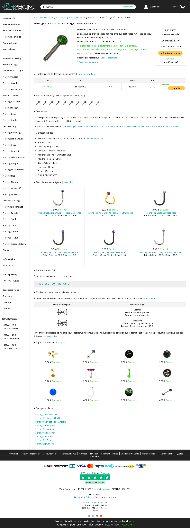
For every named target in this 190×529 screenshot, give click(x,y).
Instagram (110, 497)
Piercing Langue (10, 163)
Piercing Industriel (12, 151)
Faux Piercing (9, 126)
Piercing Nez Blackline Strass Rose (160, 212)
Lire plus (109, 37)
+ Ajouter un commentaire (52, 283)
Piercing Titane (10, 231)
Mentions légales (150, 453)
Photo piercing (10, 274)
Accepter (127, 524)
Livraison (7, 302)
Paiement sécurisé (109, 453)
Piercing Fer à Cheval (13, 138)
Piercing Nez (9, 176)
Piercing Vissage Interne (14, 244)
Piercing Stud (9, 219)
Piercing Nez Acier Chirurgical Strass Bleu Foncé (59, 212)
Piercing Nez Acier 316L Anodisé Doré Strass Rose (110, 212)
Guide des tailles (86, 74)
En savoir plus (50, 336)
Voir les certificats (109, 57)
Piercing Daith (10, 120)
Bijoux (6, 250)
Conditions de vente (130, 453)
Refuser (115, 524)
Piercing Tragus (10, 237)
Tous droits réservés (101, 489)
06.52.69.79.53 (101, 502)
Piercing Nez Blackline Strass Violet (110, 252)
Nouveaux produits (31, 453)
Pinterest (99, 497)
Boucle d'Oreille (10, 95)
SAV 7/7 (85, 502)
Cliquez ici (63, 524)
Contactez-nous (11, 290)
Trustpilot (105, 473)
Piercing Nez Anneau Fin (46, 414)
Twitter (89, 497)
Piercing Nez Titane (44, 440)
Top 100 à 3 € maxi (12, 30)
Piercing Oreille (10, 194)
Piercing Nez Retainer (45, 432)
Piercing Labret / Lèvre (13, 157)
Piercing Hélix (9, 145)
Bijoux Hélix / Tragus (13, 70)
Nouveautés (9, 18)
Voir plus (68, 182)
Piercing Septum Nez (13, 206)
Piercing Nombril (11, 182)
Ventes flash (9, 49)
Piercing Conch (10, 114)
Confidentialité (167, 453)
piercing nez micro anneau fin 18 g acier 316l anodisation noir (152, 126)
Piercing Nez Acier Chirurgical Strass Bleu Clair (160, 252)
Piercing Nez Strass (44, 436)
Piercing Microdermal (13, 169)
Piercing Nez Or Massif (45, 425)
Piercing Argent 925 (12, 89)
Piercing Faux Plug (12, 132)
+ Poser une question (87, 62)
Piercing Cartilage (11, 101)
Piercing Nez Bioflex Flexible (48, 418)
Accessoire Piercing (12, 58)
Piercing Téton (10, 225)
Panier (175, 6)
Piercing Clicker (10, 107)
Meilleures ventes (11, 24)
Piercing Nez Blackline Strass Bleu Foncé (59, 252)
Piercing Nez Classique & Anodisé (50, 421)
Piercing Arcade (10, 83)
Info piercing (9, 259)
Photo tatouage (11, 280)
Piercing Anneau (11, 77)
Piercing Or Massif (12, 188)
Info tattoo (8, 265)
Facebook (79, 497)
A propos (7, 296)
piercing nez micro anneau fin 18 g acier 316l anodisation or (94, 126)
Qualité (6, 308)
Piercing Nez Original (44, 429)
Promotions (14, 453)
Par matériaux (10, 43)
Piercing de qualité (12, 36)
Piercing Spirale (10, 213)
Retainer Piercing (11, 200)
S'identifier (154, 6)
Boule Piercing (10, 64)
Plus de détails (150, 298)
